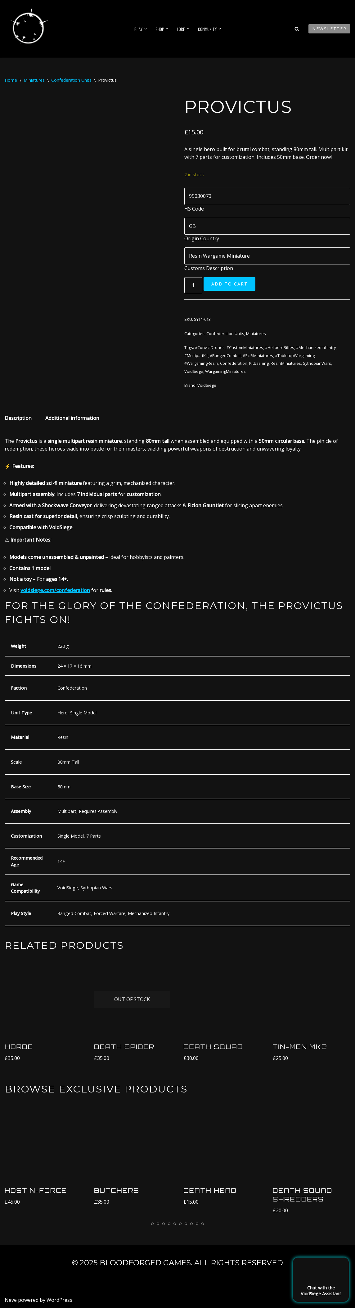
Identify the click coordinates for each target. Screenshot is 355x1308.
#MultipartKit (196, 355)
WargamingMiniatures (225, 371)
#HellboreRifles (279, 347)
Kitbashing (259, 363)
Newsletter (329, 29)
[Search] (296, 29)
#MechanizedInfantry (316, 347)
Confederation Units (71, 80)
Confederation (233, 363)
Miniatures (34, 80)
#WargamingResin (201, 363)
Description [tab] (18, 418)
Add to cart (229, 284)
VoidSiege (193, 371)
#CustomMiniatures (245, 347)
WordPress (59, 1300)
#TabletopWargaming (295, 355)
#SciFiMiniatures (258, 355)
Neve (11, 1300)
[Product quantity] (193, 285)
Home (11, 80)
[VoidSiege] (28, 29)
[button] (145, 29)
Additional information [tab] (72, 418)
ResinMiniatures (286, 363)
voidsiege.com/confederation (55, 590)
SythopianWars (317, 363)
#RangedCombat (225, 355)
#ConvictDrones (210, 347)
